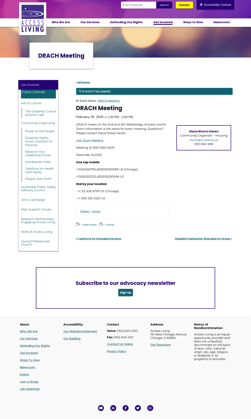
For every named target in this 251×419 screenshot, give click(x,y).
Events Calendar (33, 92)
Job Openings (30, 389)
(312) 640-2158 (203, 144)
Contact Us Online (120, 344)
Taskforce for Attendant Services (98, 238)
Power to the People (40, 131)
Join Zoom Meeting (89, 140)
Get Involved (163, 22)
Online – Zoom (90, 211)
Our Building (72, 339)
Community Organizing (38, 123)
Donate (184, 5)
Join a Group (29, 382)
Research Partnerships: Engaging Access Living (38, 220)
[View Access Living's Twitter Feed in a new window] (138, 408)
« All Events (83, 82)
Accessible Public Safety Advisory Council (38, 188)
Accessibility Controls (215, 4)
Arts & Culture (31, 103)
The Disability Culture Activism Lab (40, 113)
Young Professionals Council (35, 243)
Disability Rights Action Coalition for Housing (39, 141)
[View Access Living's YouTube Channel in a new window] (101, 408)
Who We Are (61, 22)
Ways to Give (193, 22)
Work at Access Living (37, 232)
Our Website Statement (80, 331)
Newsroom (222, 22)
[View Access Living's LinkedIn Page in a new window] (113, 408)
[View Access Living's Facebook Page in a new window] (126, 408)
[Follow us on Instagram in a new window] (150, 408)
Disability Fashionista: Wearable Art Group (203, 238)
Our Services (90, 22)
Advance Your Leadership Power (38, 153)
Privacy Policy (116, 351)
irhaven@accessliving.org (204, 140)
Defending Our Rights (126, 22)
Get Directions (160, 345)
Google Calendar (89, 224)
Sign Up (125, 292)
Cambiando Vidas (38, 162)
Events (24, 374)
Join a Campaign (33, 200)
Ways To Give (30, 360)
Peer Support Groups (36, 209)
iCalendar (110, 224)
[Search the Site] (138, 5)
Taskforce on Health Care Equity (39, 170)
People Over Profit (38, 179)
